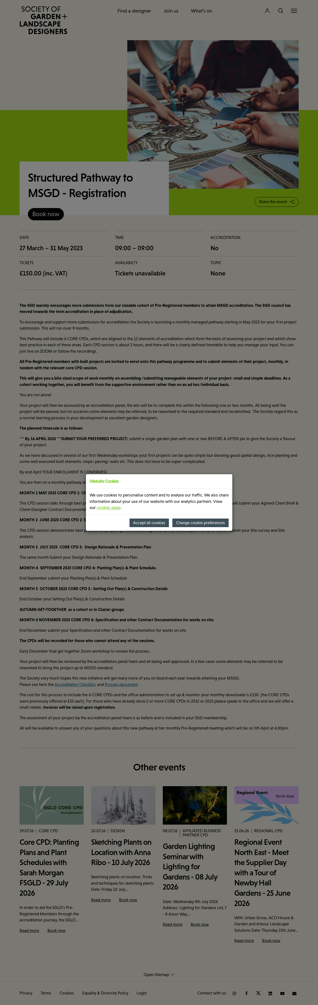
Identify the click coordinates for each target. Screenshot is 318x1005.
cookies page (108, 507)
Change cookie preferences (200, 523)
